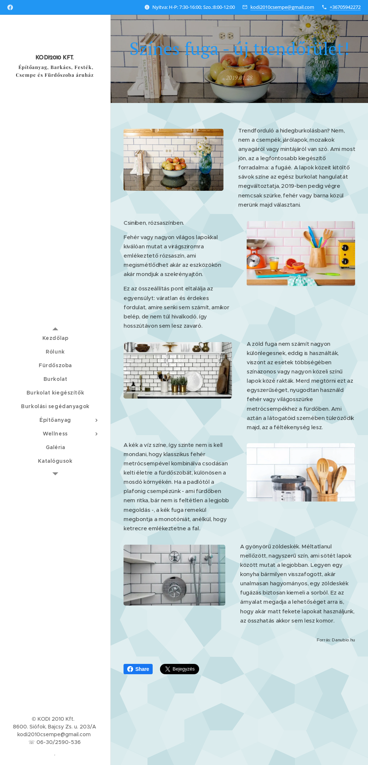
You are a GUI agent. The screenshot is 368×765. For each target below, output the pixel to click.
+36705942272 (345, 7)
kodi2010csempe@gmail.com (282, 7)
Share (138, 669)
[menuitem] (55, 338)
